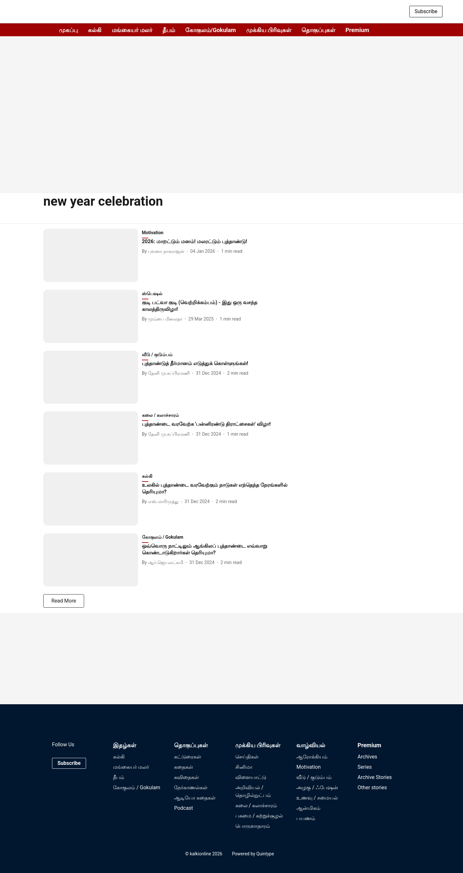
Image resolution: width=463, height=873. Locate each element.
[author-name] (164, 251)
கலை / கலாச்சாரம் (256, 805)
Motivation (308, 767)
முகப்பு (68, 30)
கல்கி (94, 30)
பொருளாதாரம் (252, 826)
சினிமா (243, 767)
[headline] (216, 241)
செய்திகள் (246, 757)
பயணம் (305, 818)
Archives (367, 757)
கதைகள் (183, 767)
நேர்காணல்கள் (190, 787)
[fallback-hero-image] (92, 255)
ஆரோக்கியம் (312, 757)
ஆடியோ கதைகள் (194, 798)
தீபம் (168, 30)
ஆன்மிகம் (308, 808)
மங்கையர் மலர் (132, 30)
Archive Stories (375, 777)
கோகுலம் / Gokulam (136, 787)
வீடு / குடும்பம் (314, 777)
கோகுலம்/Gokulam (210, 30)
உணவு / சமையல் (317, 798)
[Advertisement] (231, 135)
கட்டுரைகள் (187, 757)
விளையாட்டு (250, 777)
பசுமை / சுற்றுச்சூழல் (259, 816)
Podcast (183, 808)
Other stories (372, 787)
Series (365, 767)
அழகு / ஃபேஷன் (317, 787)
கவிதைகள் (186, 777)
